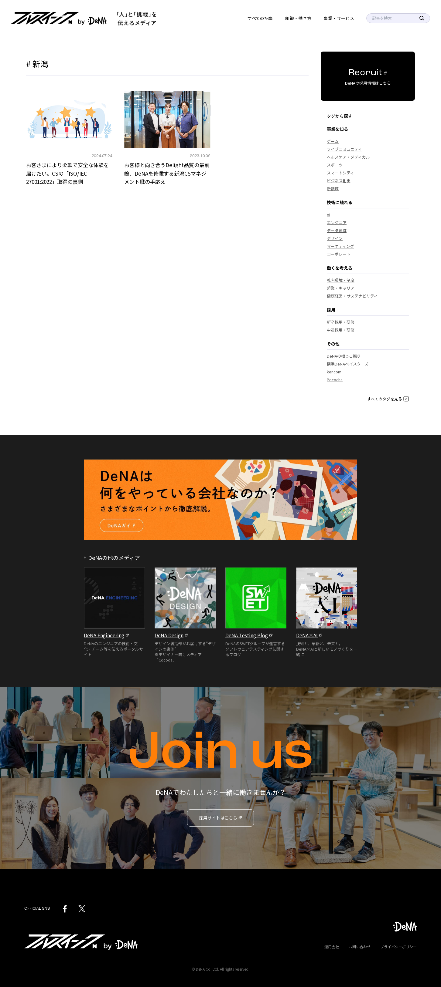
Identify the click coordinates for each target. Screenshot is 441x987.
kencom (334, 372)
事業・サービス (339, 18)
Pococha (335, 379)
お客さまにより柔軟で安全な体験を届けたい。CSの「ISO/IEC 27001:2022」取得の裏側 (67, 173)
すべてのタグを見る (388, 399)
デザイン (335, 238)
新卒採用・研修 (340, 322)
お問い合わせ (360, 946)
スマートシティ (340, 173)
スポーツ (335, 165)
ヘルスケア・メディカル (348, 157)
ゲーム (333, 141)
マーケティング (340, 246)
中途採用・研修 (340, 330)
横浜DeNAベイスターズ (347, 364)
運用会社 (331, 946)
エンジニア (337, 222)
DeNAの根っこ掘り (344, 356)
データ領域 (337, 230)
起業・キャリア (340, 288)
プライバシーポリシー (398, 946)
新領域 (333, 188)
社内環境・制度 (340, 280)
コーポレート (338, 254)
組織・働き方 (298, 18)
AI (328, 214)
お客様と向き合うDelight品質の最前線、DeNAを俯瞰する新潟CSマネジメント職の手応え (167, 173)
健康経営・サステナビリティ (352, 296)
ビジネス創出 (338, 181)
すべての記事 (260, 18)
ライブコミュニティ (344, 149)
